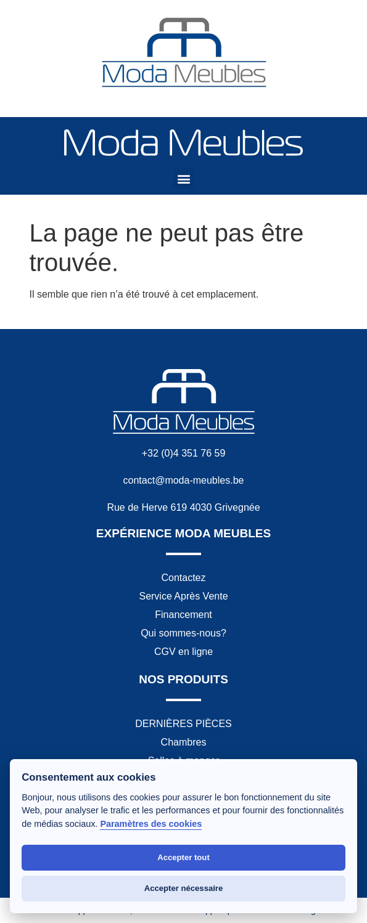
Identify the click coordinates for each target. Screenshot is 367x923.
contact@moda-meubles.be (183, 480)
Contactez (183, 577)
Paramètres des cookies (151, 824)
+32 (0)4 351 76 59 (184, 453)
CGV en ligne (183, 651)
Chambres (184, 742)
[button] (183, 178)
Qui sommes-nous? (183, 633)
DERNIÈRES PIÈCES (183, 723)
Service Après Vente (183, 596)
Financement (183, 614)
